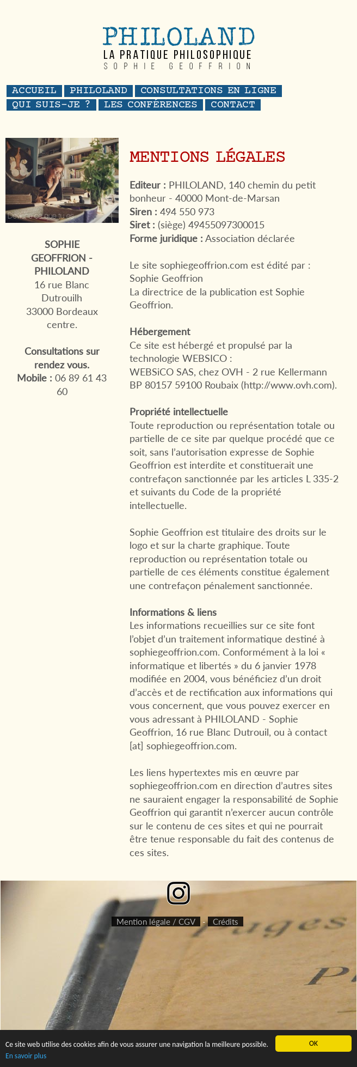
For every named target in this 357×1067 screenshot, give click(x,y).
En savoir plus (25, 1055)
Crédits (225, 921)
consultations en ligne (208, 91)
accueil (34, 91)
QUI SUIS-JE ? (51, 105)
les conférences (151, 105)
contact (233, 105)
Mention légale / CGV (155, 921)
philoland (98, 91)
